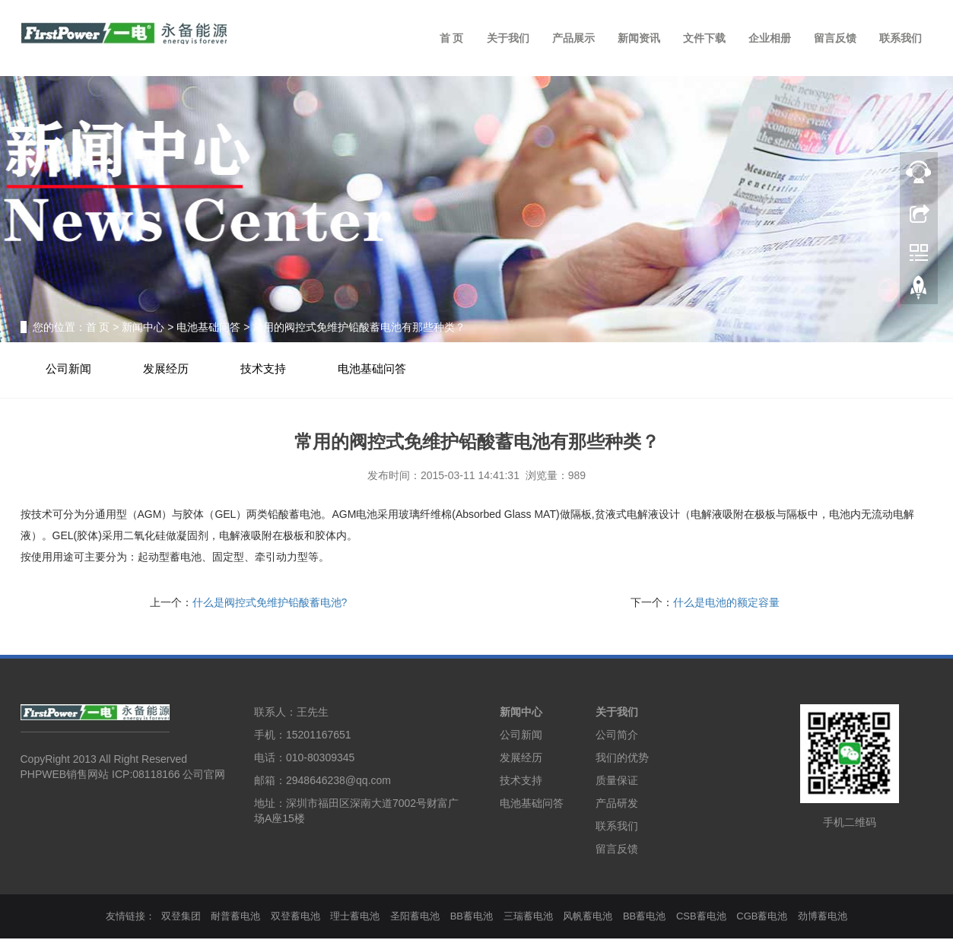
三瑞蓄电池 (528, 917)
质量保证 (617, 781)
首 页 (452, 38)
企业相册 (769, 38)
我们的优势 (622, 758)
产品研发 (617, 804)
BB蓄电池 (471, 917)
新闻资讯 (639, 38)
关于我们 (508, 38)
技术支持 (268, 370)
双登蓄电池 (295, 917)
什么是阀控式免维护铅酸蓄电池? (270, 603)
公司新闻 (70, 370)
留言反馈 (835, 38)
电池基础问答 (208, 327)
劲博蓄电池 (822, 917)
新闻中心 (143, 327)
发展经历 (169, 370)
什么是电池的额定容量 (726, 603)
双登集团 (181, 917)
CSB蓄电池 (701, 917)
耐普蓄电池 (235, 917)
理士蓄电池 (355, 917)
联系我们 (900, 38)
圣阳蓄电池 (415, 917)
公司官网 (204, 776)
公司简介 (617, 735)
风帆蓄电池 (587, 917)
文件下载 (704, 38)
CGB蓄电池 (761, 917)
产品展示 (573, 38)
